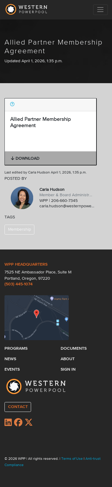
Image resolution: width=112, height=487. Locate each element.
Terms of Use (72, 459)
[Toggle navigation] (100, 9)
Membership (19, 229)
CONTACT (18, 407)
